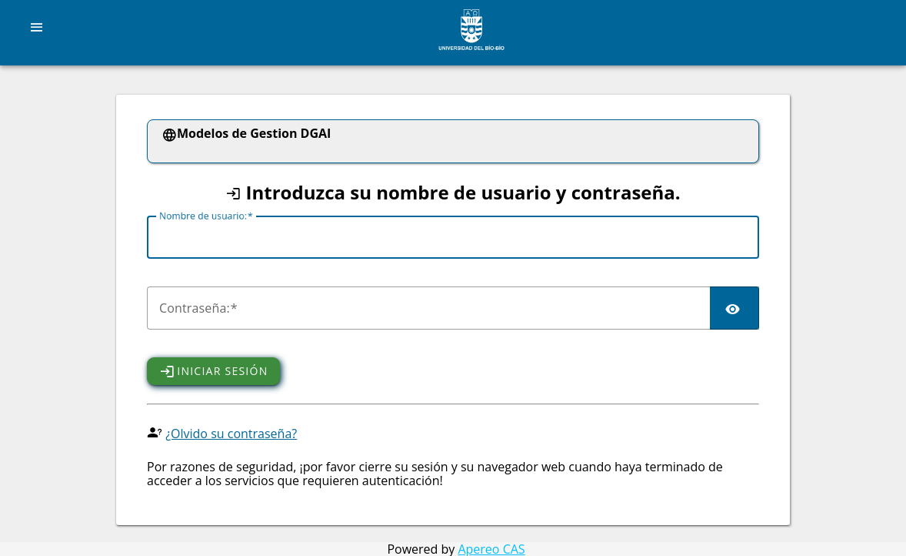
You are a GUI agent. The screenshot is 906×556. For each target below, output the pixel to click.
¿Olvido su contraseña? (231, 433)
